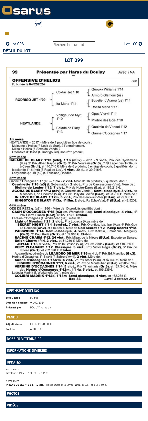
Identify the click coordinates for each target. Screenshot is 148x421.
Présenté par (13, 307)
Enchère (10, 329)
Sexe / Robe (13, 297)
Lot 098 (15, 43)
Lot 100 (133, 43)
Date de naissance (16, 302)
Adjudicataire (14, 324)
